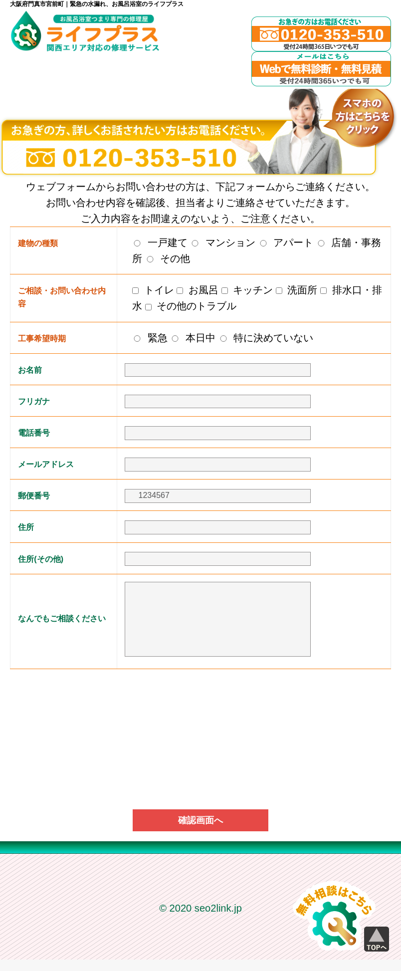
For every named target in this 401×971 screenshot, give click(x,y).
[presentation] (200, 708)
